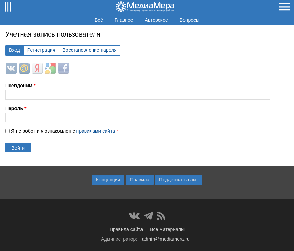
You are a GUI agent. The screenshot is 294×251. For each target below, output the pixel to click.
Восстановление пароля (90, 50)
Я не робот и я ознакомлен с (64, 131)
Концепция (108, 179)
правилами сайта (95, 131)
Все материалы (167, 229)
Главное (124, 20)
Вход (14, 50)
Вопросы (189, 20)
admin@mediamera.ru (166, 239)
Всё (99, 20)
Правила (139, 179)
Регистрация (41, 50)
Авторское (156, 20)
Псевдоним (20, 85)
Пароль (15, 108)
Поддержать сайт (178, 179)
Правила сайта (126, 229)
